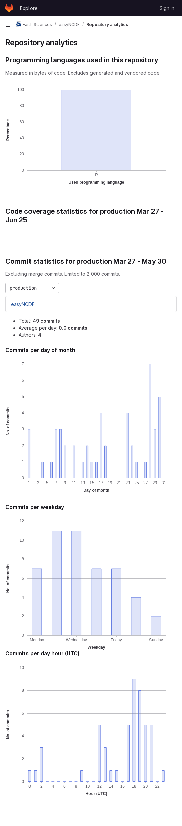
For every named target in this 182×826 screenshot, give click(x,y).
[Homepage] (9, 8)
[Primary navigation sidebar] (8, 24)
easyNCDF (23, 304)
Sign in (167, 8)
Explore (29, 8)
